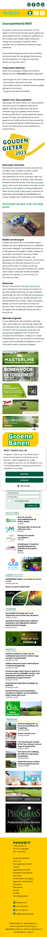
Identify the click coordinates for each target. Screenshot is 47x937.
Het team (17, 875)
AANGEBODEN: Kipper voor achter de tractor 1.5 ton (23, 580)
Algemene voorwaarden (23, 881)
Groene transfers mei (26, 733)
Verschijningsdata (20, 896)
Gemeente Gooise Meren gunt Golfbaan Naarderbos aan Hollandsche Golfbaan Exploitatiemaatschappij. (22, 623)
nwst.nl (31, 932)
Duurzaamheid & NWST (22, 864)
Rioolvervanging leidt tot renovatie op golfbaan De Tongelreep (28, 725)
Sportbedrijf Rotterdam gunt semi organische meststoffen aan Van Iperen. (22, 614)
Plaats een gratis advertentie (18, 587)
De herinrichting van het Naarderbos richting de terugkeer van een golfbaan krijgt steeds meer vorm (22, 693)
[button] (24, 486)
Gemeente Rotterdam (27, 330)
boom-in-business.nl (32, 929)
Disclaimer (17, 884)
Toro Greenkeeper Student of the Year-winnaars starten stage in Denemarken (29, 744)
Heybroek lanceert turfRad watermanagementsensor (28, 762)
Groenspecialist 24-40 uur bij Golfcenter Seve (29, 528)
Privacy (16, 890)
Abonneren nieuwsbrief (22, 872)
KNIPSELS (11, 649)
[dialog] (23, 469)
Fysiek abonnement (21, 858)
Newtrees (39, 295)
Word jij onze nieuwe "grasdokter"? (26, 536)
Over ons (17, 861)
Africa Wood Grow (32, 286)
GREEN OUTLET (14, 574)
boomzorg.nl (30, 926)
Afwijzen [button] (24, 480)
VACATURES (12, 513)
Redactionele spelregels (23, 878)
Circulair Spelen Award (22, 191)
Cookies (16, 893)
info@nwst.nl (21, 902)
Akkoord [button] (24, 474)
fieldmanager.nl (15, 923)
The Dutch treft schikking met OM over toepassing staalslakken (28, 754)
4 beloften (16, 70)
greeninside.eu (20, 932)
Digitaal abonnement (21, 870)
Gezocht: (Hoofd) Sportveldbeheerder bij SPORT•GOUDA (27, 519)
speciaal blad (7, 332)
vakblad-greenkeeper (25, 914)
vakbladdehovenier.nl (13, 929)
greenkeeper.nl (30, 923)
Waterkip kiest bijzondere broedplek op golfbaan (22, 684)
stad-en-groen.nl (16, 926)
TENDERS (11, 609)
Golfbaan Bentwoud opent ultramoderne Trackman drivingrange (22, 664)
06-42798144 (22, 910)
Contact (16, 867)
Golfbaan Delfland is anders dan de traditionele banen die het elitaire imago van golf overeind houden (22, 655)
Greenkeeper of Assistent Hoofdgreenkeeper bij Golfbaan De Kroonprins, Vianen (28, 547)
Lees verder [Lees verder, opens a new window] (18, 468)
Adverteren (18, 887)
